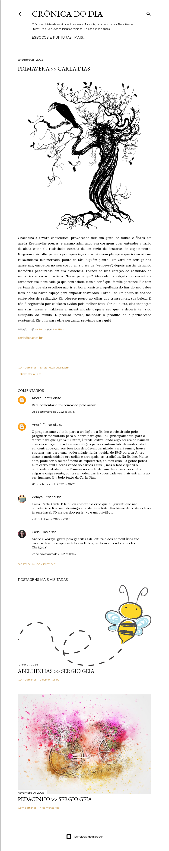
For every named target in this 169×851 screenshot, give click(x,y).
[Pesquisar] (148, 12)
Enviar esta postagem (54, 367)
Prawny (40, 329)
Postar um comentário (37, 564)
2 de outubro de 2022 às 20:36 (52, 519)
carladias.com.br (30, 338)
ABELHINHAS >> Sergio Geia (56, 671)
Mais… (79, 37)
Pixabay (58, 329)
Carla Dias (34, 374)
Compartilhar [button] (27, 367)
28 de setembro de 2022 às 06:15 (53, 411)
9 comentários (49, 679)
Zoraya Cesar (42, 497)
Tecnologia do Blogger (84, 836)
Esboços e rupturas (52, 37)
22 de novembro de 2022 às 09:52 (54, 554)
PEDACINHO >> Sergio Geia (55, 799)
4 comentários (49, 807)
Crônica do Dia (67, 13)
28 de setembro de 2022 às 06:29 (54, 484)
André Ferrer (42, 398)
